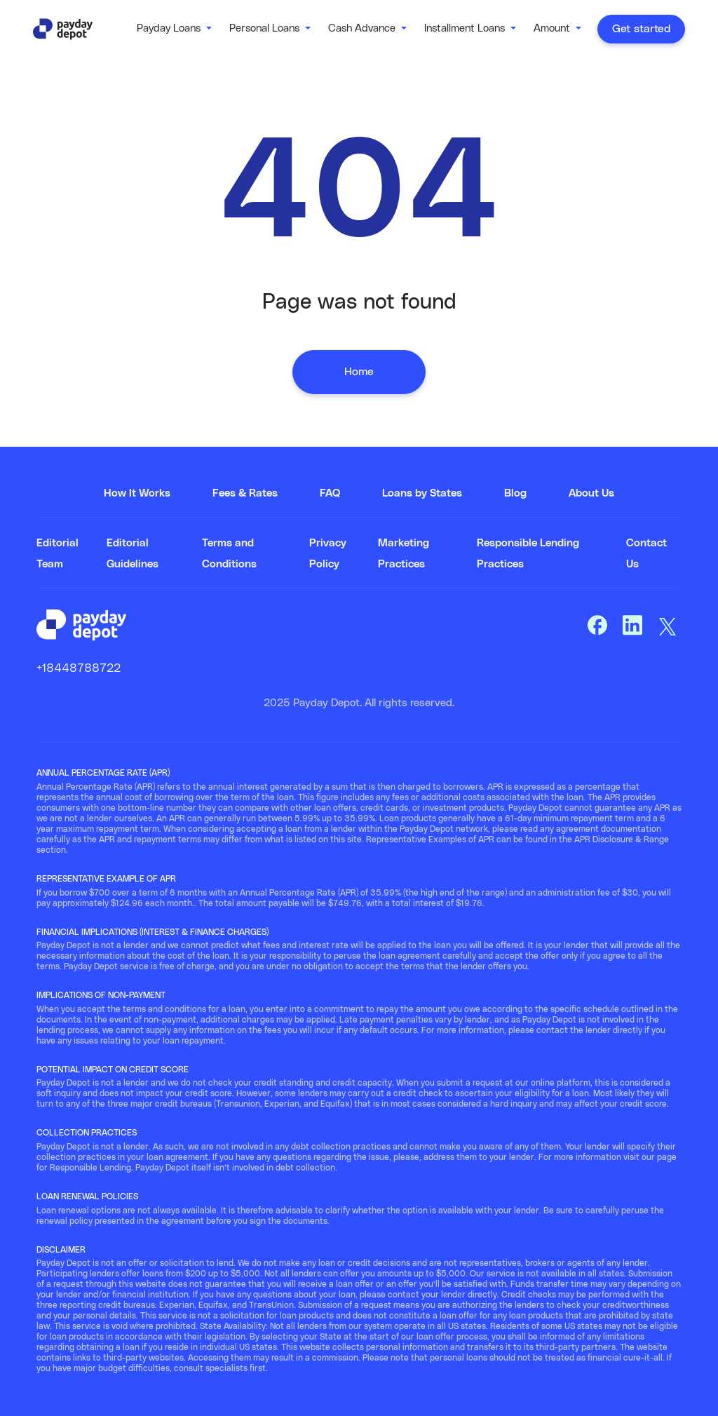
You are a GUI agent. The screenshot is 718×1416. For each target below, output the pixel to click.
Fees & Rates (245, 493)
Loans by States (422, 493)
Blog (515, 493)
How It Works (137, 493)
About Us (591, 493)
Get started (641, 28)
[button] (174, 29)
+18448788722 (78, 668)
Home (359, 371)
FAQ (330, 493)
